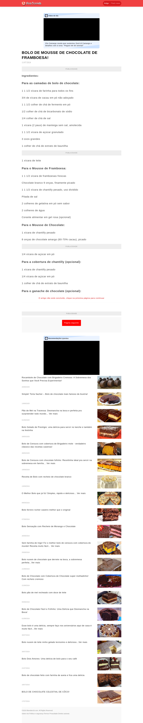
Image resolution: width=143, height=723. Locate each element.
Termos (46, 714)
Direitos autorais (63, 714)
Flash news (115, 3)
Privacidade (54, 714)
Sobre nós (25, 714)
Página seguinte (71, 323)
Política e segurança (36, 714)
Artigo (106, 3)
